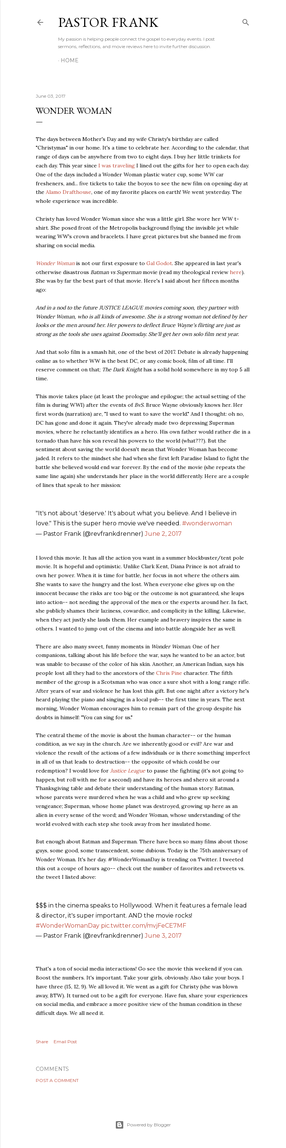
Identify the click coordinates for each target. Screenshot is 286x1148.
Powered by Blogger (143, 1124)
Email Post (65, 1041)
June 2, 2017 (163, 533)
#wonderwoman (207, 523)
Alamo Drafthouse (68, 192)
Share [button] (42, 1041)
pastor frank (108, 22)
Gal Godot (159, 263)
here (236, 272)
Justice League (127, 770)
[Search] (245, 20)
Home (70, 60)
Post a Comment (57, 1080)
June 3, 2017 (163, 935)
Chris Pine (169, 673)
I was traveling (116, 165)
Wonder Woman (55, 263)
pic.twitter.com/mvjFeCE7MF (143, 925)
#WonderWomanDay (67, 925)
